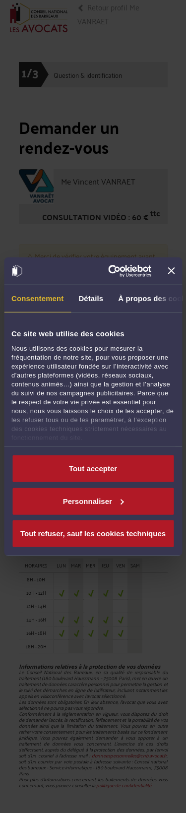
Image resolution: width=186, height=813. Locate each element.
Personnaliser (93, 501)
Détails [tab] (90, 298)
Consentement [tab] (37, 298)
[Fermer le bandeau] (171, 270)
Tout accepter (93, 468)
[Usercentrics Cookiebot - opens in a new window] (112, 270)
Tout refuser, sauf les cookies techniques (93, 533)
